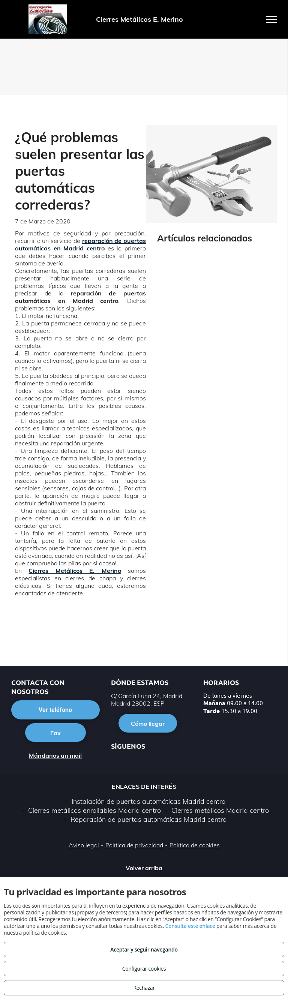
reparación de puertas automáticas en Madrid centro (80, 244)
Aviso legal (84, 845)
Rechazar (143, 987)
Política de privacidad (134, 845)
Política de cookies (195, 845)
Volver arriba (144, 868)
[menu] (271, 19)
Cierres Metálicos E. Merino (74, 570)
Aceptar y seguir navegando (143, 949)
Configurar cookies (144, 968)
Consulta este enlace (190, 925)
